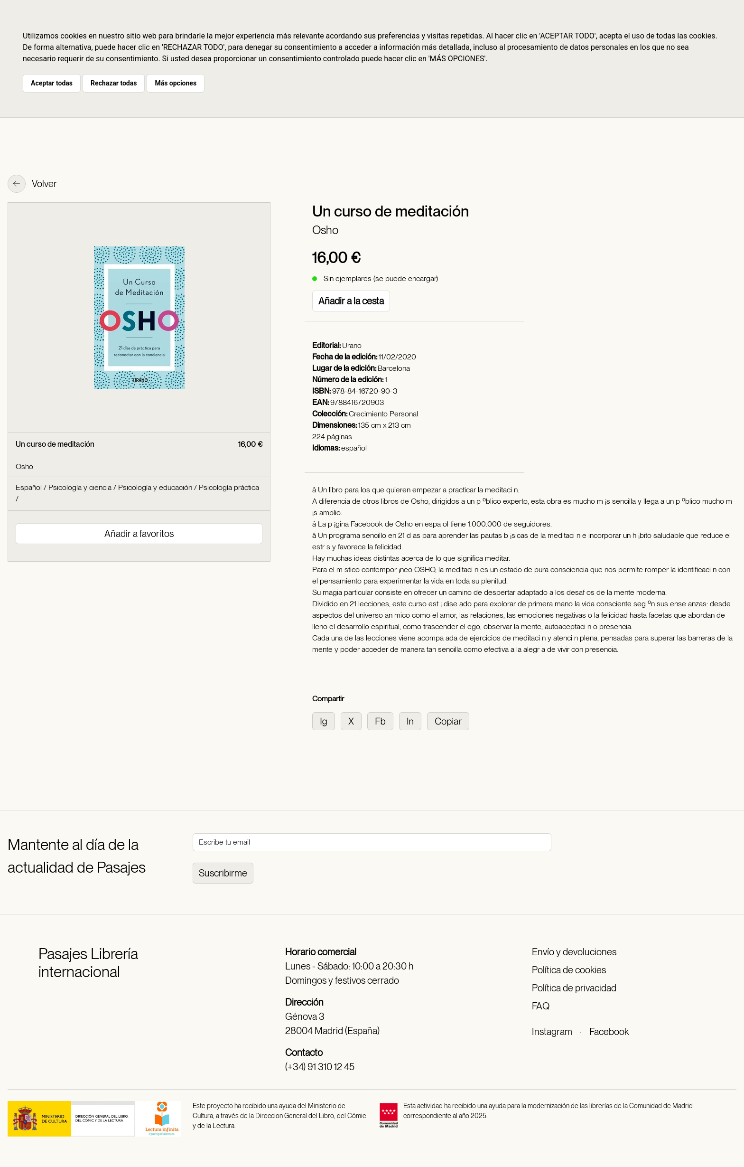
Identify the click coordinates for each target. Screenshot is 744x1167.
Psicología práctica (229, 487)
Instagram (552, 1031)
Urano (352, 345)
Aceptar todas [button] (52, 83)
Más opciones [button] (175, 83)
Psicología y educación (155, 487)
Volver (32, 185)
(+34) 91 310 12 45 (319, 1067)
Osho (325, 230)
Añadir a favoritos (139, 533)
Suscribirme (223, 873)
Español (29, 487)
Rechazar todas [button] (114, 83)
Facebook (609, 1031)
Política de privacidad (574, 988)
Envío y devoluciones (574, 952)
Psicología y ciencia (80, 487)
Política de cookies (569, 970)
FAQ (540, 1006)
